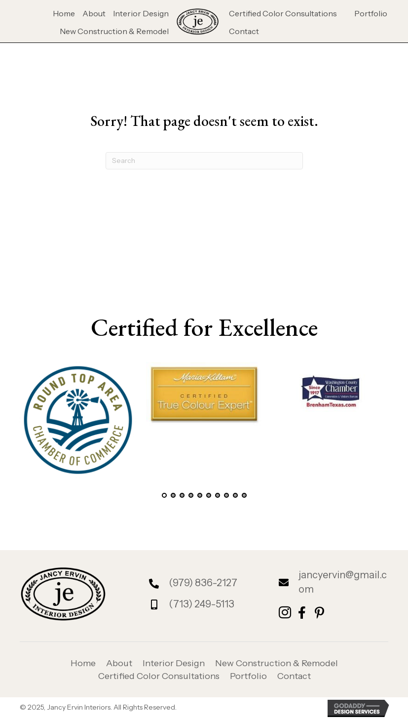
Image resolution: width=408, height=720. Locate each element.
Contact (294, 676)
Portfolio (248, 676)
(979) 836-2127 (203, 583)
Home (83, 663)
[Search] (204, 160)
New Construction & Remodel (276, 663)
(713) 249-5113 (201, 604)
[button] (164, 495)
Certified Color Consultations (159, 676)
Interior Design (174, 663)
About (119, 663)
